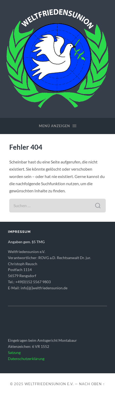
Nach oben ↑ (92, 384)
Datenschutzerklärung (26, 359)
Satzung (14, 352)
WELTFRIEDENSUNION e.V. (49, 384)
